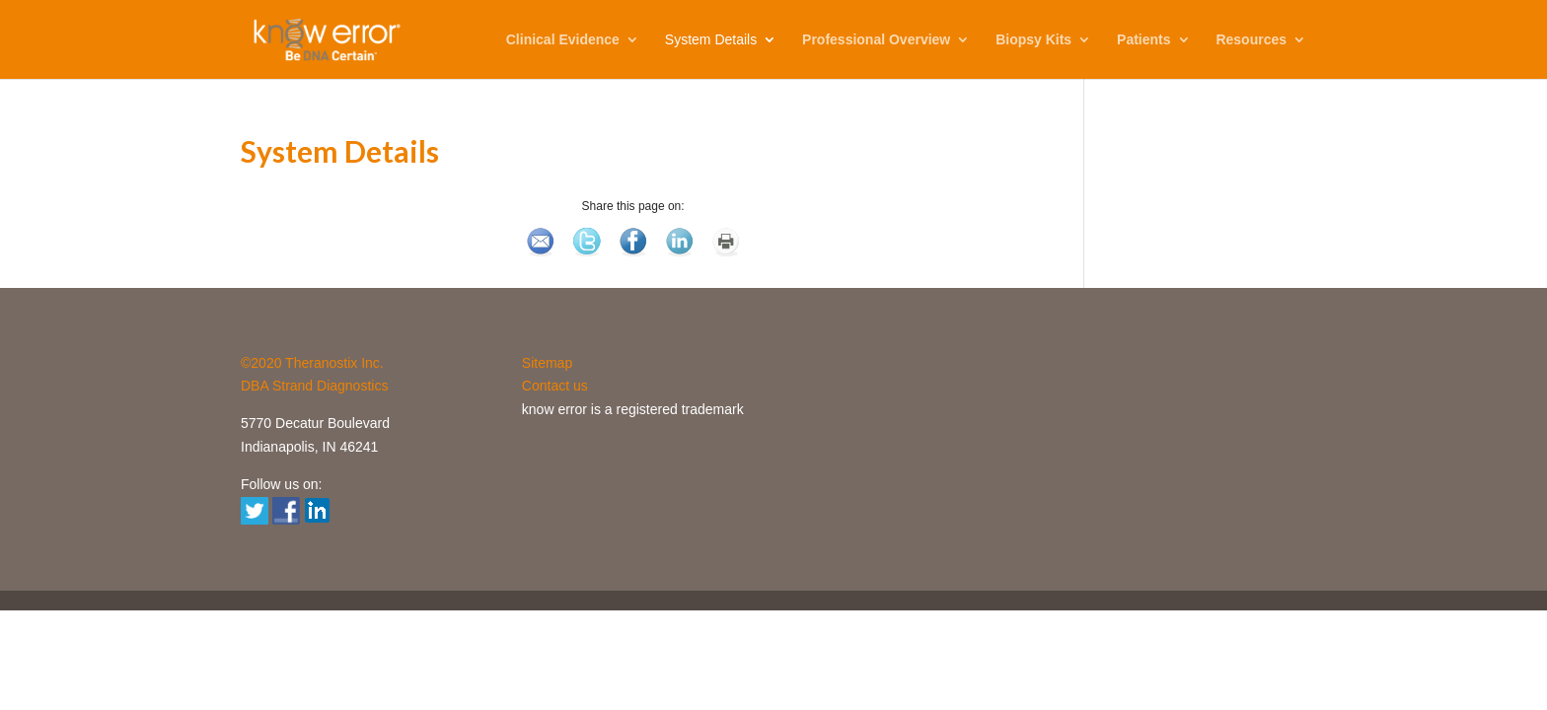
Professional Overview (876, 40)
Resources (1251, 40)
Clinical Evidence (563, 40)
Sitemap (547, 363)
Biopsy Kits (1033, 40)
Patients (1143, 40)
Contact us (555, 385)
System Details (711, 40)
